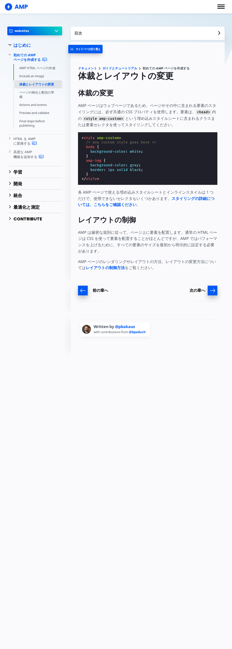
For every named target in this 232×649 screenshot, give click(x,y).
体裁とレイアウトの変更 (36, 84)
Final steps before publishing (32, 123)
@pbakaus (125, 326)
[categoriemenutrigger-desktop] (88, 49)
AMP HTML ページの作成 (37, 68)
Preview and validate (34, 113)
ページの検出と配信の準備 (36, 94)
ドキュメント (87, 68)
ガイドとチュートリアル (119, 68)
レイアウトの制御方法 (105, 267)
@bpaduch (139, 332)
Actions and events (33, 105)
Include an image (32, 76)
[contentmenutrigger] (147, 33)
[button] (221, 6)
